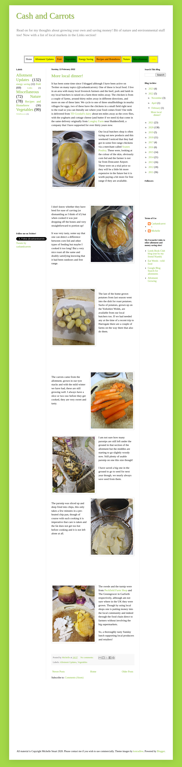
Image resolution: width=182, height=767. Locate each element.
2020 (151, 127)
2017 (151, 142)
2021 (151, 122)
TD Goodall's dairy (81, 113)
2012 (151, 167)
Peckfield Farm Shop (115, 590)
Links (29, 88)
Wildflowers (21, 114)
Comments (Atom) (74, 677)
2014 (151, 157)
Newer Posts (58, 671)
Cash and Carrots (45, 15)
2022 (151, 93)
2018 (151, 137)
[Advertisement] (26, 173)
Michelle (155, 231)
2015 (151, 152)
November (156, 98)
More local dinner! (67, 76)
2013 (151, 162)
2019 (151, 132)
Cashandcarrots (158, 225)
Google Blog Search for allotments (154, 271)
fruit (38, 84)
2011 (151, 172)
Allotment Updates (68, 662)
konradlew (138, 751)
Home (93, 671)
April (154, 103)
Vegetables (82, 662)
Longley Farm (96, 121)
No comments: (87, 657)
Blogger (161, 751)
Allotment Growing (153, 279)
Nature (35, 96)
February (156, 108)
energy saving (23, 84)
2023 (151, 88)
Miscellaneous (27, 92)
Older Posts (127, 671)
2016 (151, 147)
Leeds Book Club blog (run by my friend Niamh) (156, 254)
